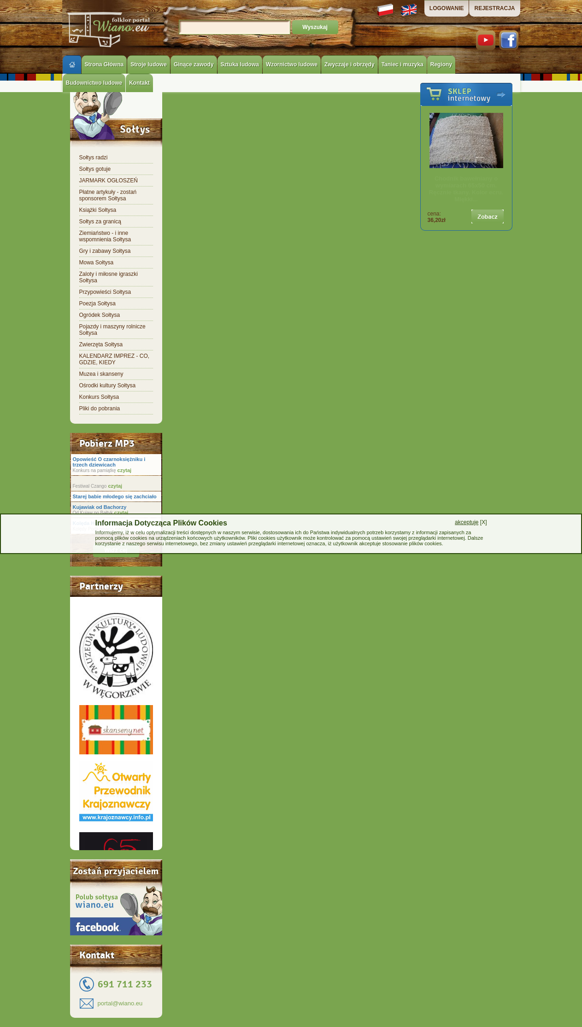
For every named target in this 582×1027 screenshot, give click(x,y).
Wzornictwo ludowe (291, 64)
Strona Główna (104, 64)
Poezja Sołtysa (97, 303)
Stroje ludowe (148, 64)
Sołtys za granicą (100, 221)
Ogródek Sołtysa (99, 315)
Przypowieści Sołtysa (105, 292)
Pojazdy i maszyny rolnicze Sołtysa (112, 329)
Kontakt (139, 83)
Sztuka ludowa (240, 64)
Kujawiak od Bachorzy (100, 507)
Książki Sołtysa (98, 210)
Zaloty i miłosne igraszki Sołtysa (108, 277)
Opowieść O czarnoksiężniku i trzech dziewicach (109, 461)
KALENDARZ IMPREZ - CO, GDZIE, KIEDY (114, 359)
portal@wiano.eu (120, 1003)
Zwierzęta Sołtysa (101, 344)
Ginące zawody (194, 64)
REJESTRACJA (494, 8)
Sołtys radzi (93, 157)
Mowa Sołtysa (96, 262)
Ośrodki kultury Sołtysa (107, 385)
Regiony (441, 64)
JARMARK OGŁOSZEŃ (108, 180)
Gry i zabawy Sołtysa (105, 251)
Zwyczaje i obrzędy (349, 64)
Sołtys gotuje (95, 169)
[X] (471, 522)
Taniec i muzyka (402, 64)
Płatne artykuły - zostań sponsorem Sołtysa (108, 195)
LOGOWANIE (446, 8)
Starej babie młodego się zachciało (115, 496)
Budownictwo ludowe (94, 83)
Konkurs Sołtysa (99, 397)
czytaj (123, 470)
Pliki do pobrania (99, 408)
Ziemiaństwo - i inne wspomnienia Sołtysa (105, 236)
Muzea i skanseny (101, 374)
